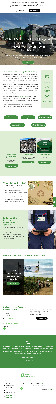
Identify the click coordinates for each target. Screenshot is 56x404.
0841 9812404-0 (9, 318)
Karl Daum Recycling (23, 96)
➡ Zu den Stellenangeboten (9, 241)
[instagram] (4, 328)
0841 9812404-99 (10, 321)
